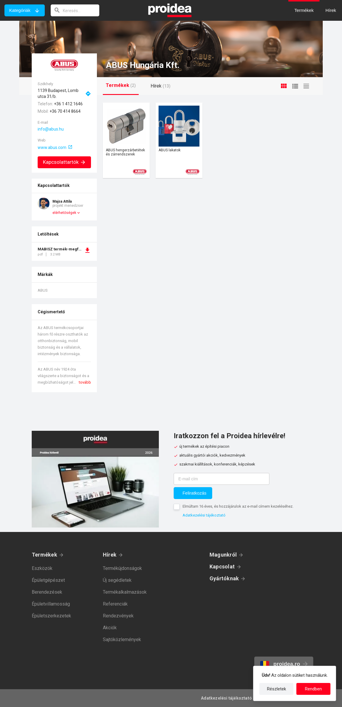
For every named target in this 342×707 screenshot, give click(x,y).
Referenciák (115, 604)
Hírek (109, 555)
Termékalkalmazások (125, 592)
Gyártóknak (224, 578)
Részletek (276, 689)
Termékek (44, 555)
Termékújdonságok (122, 568)
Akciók (110, 627)
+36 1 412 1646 (68, 103)
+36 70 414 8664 (65, 111)
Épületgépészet (48, 580)
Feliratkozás (195, 492)
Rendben (313, 689)
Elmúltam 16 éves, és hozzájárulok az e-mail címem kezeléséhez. (238, 506)
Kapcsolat (222, 566)
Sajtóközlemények (122, 639)
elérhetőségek (64, 213)
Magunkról (223, 555)
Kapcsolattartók (64, 162)
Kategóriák (20, 10)
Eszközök (42, 568)
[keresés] (75, 10)
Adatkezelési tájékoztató (204, 515)
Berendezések (47, 592)
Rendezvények (118, 616)
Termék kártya (126, 140)
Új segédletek (117, 580)
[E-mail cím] (221, 479)
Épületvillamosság (51, 604)
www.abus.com (52, 147)
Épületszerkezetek (51, 616)
